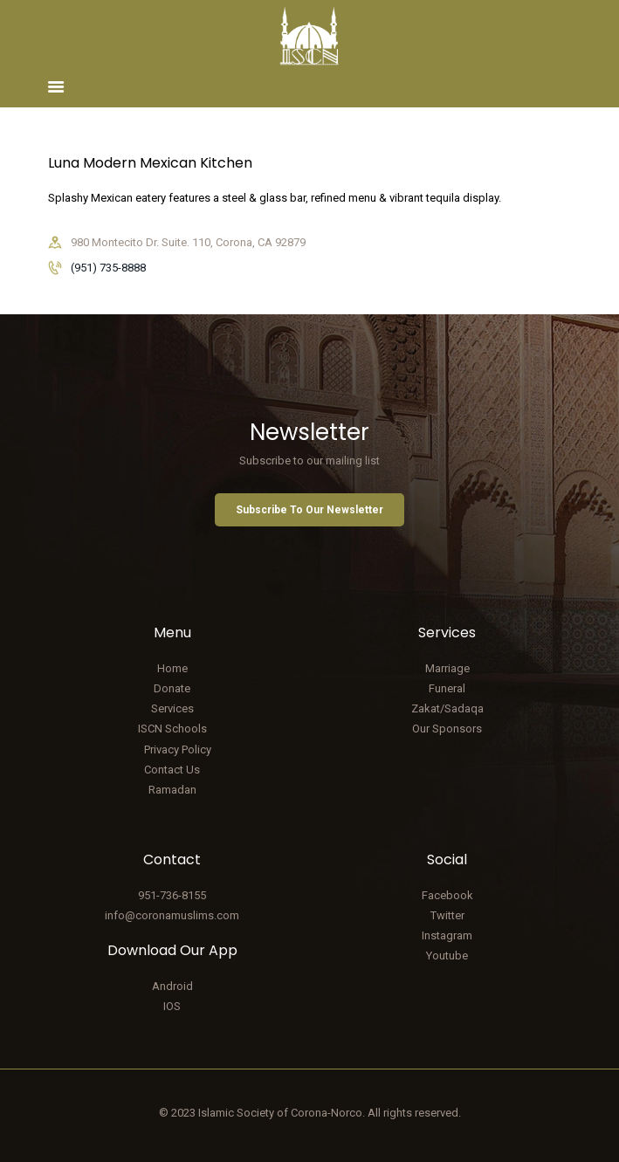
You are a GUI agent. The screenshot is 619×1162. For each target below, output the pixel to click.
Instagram (447, 935)
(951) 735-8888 (108, 267)
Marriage (447, 668)
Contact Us (172, 769)
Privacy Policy (177, 749)
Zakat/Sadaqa (447, 708)
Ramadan (172, 789)
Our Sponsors (447, 728)
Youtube (447, 955)
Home (172, 668)
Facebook (447, 895)
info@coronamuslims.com (172, 915)
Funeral (447, 688)
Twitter (447, 915)
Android (172, 986)
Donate (172, 688)
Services (172, 708)
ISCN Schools (172, 728)
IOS (172, 1006)
